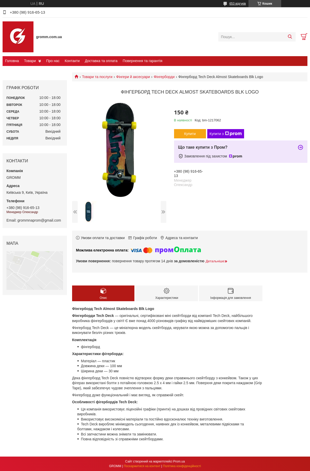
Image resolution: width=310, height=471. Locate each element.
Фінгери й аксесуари (133, 77)
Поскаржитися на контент (142, 466)
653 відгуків (237, 3)
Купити (190, 134)
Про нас (52, 61)
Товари (30, 61)
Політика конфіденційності (182, 466)
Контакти (72, 61)
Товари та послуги (97, 77)
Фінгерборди (164, 77)
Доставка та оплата (101, 61)
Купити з (226, 133)
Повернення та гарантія (142, 61)
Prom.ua (179, 461)
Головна (12, 61)
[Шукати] (290, 36)
